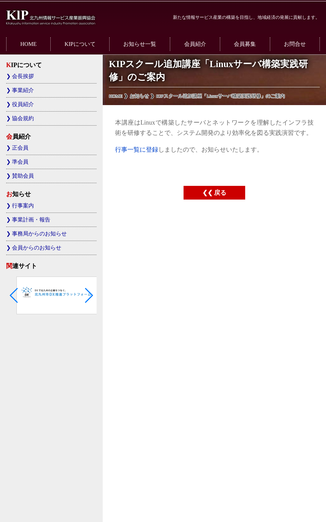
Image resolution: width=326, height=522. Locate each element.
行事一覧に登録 (136, 149)
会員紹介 (195, 44)
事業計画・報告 (31, 220)
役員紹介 (23, 104)
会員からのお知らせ (36, 248)
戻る (220, 192)
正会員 (20, 148)
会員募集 (245, 44)
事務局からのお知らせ (39, 234)
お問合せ (295, 44)
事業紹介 (23, 90)
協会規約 (23, 118)
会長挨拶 (23, 76)
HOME (28, 44)
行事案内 (23, 206)
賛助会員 (23, 176)
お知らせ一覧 (139, 44)
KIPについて (79, 44)
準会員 (20, 162)
